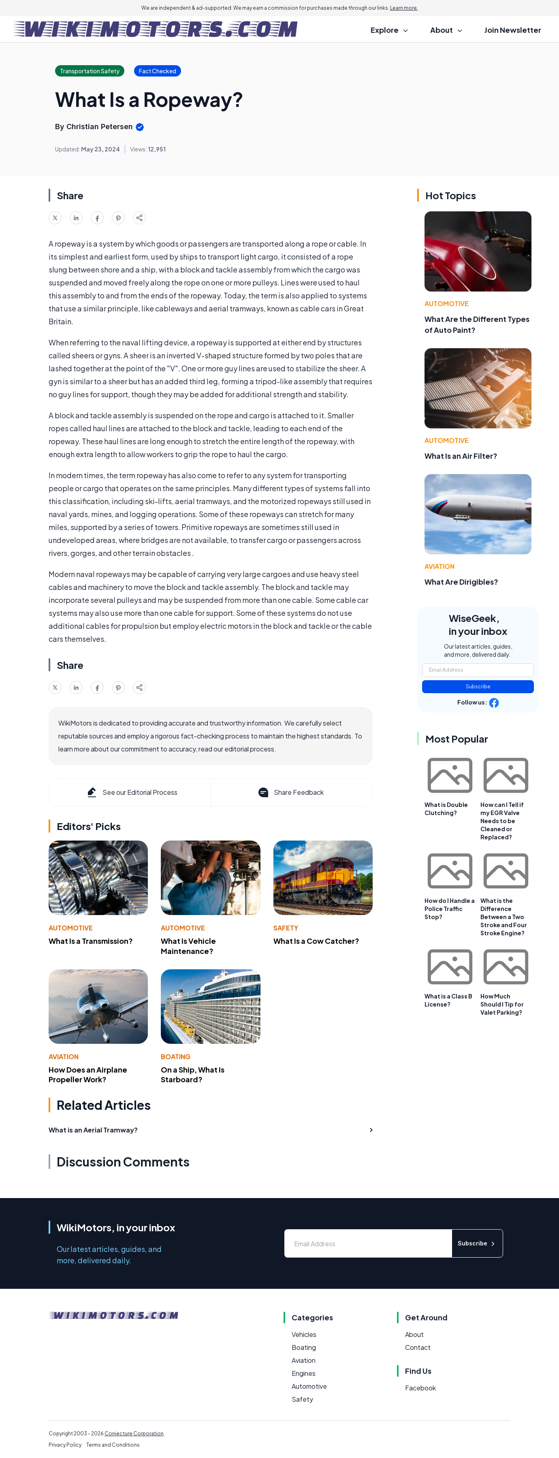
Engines (304, 1373)
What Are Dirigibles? (461, 581)
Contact (418, 1347)
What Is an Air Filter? (461, 455)
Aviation (64, 1056)
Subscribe (478, 686)
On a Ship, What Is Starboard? (192, 1074)
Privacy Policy (65, 1445)
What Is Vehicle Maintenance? (188, 946)
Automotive (71, 928)
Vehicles (304, 1334)
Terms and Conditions (113, 1445)
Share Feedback (290, 792)
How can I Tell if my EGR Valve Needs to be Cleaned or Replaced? (502, 821)
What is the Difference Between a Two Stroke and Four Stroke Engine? (503, 917)
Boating (175, 1056)
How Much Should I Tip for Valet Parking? (502, 1004)
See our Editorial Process (131, 792)
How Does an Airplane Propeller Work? (88, 1074)
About (414, 1334)
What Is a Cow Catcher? (316, 940)
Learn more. (404, 8)
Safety (285, 928)
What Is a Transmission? (91, 940)
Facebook (420, 1388)
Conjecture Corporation (134, 1433)
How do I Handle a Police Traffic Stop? (450, 908)
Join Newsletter (512, 29)
